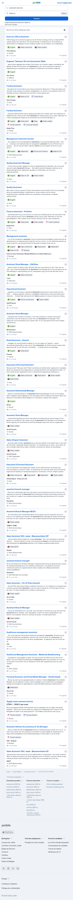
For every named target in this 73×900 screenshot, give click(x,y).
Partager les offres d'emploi (34, 842)
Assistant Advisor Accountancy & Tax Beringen (27, 727)
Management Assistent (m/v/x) (20, 139)
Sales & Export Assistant (17, 440)
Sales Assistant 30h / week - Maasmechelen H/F (28, 536)
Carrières (5, 855)
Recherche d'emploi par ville (55, 787)
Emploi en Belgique (8, 861)
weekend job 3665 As (13, 784)
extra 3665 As (31, 804)
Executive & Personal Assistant (20, 365)
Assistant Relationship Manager (21, 391)
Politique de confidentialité (11, 888)
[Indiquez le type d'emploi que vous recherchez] (36, 8)
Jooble (14, 896)
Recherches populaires (15, 777)
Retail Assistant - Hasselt (18, 340)
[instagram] (8, 868)
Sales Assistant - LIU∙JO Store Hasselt (23, 583)
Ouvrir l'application (64, 3)
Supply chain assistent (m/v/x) (20, 701)
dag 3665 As (30, 810)
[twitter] (13, 868)
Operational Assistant (16, 289)
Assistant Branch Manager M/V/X (21, 511)
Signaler (62, 55)
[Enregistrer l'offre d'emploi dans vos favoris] (65, 37)
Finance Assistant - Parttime (19, 211)
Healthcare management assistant (22, 632)
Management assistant (17, 236)
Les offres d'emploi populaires (58, 842)
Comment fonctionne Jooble (11, 846)
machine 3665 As (32, 807)
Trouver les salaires (54, 849)
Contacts (5, 852)
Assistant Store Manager (17, 314)
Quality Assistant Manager (18, 163)
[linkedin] (18, 868)
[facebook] (4, 868)
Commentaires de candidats (58, 846)
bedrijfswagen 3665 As (14, 790)
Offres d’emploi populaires (55, 784)
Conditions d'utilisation (9, 884)
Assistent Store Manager (17, 415)
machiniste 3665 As (13, 787)
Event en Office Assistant (18, 37)
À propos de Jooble (8, 842)
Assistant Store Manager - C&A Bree (22, 264)
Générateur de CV (54, 852)
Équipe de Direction (8, 849)
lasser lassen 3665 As (14, 792)
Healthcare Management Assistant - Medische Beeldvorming (33, 655)
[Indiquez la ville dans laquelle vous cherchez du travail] (36, 13)
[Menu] (3, 3)
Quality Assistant (14, 187)
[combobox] (6, 879)
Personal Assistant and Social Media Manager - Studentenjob (33, 677)
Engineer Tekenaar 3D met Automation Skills (26, 61)
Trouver (36, 19)
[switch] (65, 30)
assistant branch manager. (18, 489)
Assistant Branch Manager (18, 608)
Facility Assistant (14, 86)
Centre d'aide (6, 858)
